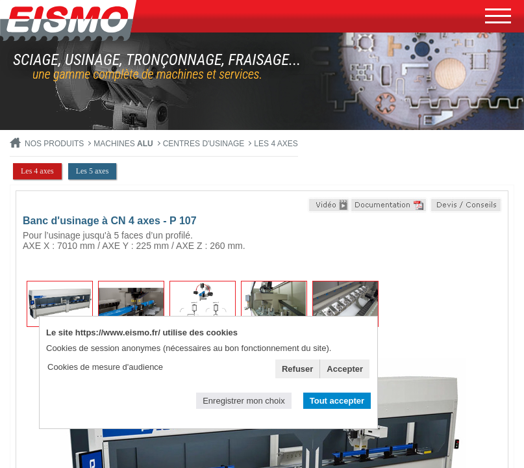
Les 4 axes (275, 143)
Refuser (297, 369)
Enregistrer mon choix (243, 401)
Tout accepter (337, 401)
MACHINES (123, 143)
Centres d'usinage (204, 143)
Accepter (345, 369)
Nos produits (54, 143)
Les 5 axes (92, 171)
